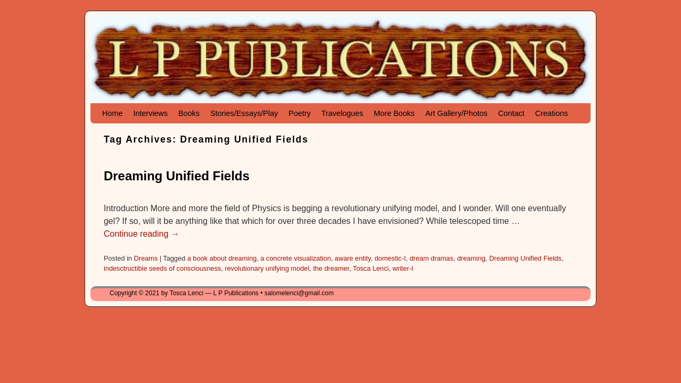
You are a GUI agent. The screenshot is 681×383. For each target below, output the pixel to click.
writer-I (403, 268)
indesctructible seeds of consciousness (162, 268)
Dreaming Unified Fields (177, 176)
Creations (551, 113)
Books (189, 113)
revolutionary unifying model (267, 268)
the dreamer (331, 268)
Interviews (150, 113)
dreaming (471, 258)
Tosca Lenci (370, 268)
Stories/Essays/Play (244, 113)
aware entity (353, 258)
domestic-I (390, 258)
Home (112, 113)
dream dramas (431, 258)
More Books (394, 113)
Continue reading (141, 233)
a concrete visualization (295, 258)
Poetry (299, 113)
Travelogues (342, 113)
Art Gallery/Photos (456, 113)
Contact (511, 113)
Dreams (146, 258)
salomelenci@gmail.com (299, 293)
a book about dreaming (221, 258)
